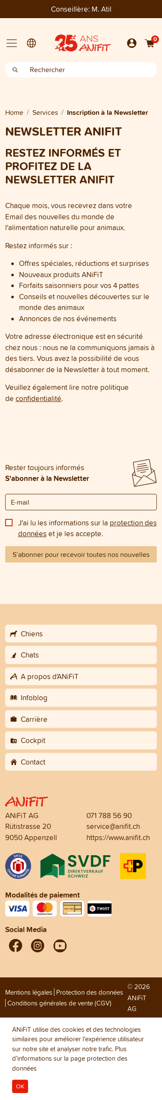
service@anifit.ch (113, 826)
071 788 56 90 (109, 815)
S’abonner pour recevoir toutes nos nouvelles (81, 554)
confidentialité (38, 398)
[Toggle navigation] (11, 43)
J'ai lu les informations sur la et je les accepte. (87, 528)
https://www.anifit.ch (118, 837)
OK (20, 1086)
